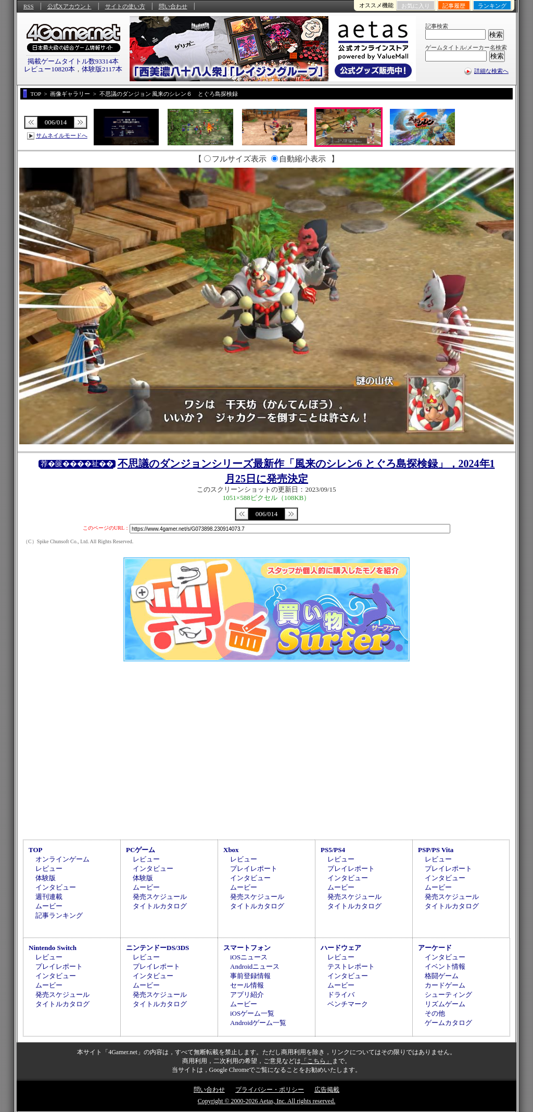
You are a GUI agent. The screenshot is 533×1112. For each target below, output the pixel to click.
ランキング (492, 6)
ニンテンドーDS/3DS (157, 948)
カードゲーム (445, 985)
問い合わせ (173, 6)
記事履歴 (453, 6)
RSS (28, 6)
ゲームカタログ (448, 1023)
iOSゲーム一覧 (252, 1013)
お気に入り (415, 6)
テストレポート (351, 966)
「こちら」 (316, 1061)
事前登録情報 (250, 976)
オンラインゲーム (62, 859)
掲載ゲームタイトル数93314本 (73, 61)
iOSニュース (249, 957)
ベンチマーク (347, 1004)
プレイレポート (253, 868)
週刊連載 (48, 897)
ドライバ (340, 994)
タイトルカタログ (160, 906)
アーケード (435, 948)
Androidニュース (255, 966)
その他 (435, 1013)
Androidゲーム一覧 (258, 1023)
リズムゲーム (445, 1004)
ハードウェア (341, 948)
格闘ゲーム (442, 976)
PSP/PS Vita (435, 850)
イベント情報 (445, 966)
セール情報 (247, 985)
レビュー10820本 (49, 69)
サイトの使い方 (125, 6)
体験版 (45, 878)
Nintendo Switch (53, 948)
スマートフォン (247, 948)
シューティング (448, 994)
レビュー (48, 868)
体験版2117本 (102, 69)
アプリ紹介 (247, 994)
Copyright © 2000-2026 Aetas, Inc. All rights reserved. (266, 1101)
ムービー (48, 906)
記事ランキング (59, 915)
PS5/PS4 (333, 850)
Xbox (231, 850)
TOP (36, 850)
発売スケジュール (160, 897)
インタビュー (55, 887)
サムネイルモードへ (61, 135)
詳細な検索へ (491, 71)
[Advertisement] (266, 749)
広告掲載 (326, 1089)
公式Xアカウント (69, 6)
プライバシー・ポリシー (269, 1089)
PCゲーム (140, 850)
